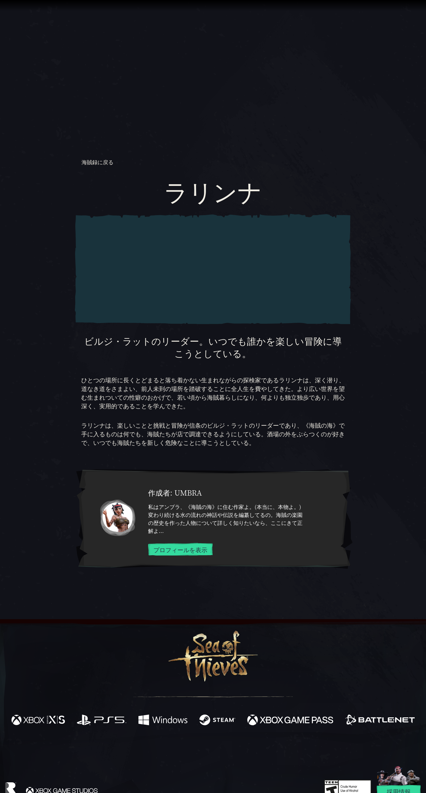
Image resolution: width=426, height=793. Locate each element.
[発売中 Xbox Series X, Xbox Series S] (38, 720)
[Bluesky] (277, 749)
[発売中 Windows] (163, 720)
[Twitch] (183, 748)
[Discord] (240, 749)
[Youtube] (211, 748)
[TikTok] (259, 748)
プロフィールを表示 (180, 549)
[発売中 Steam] (217, 720)
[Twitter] (163, 748)
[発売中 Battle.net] (379, 720)
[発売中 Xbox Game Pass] (290, 720)
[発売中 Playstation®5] (101, 720)
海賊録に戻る (94, 162)
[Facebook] (146, 747)
